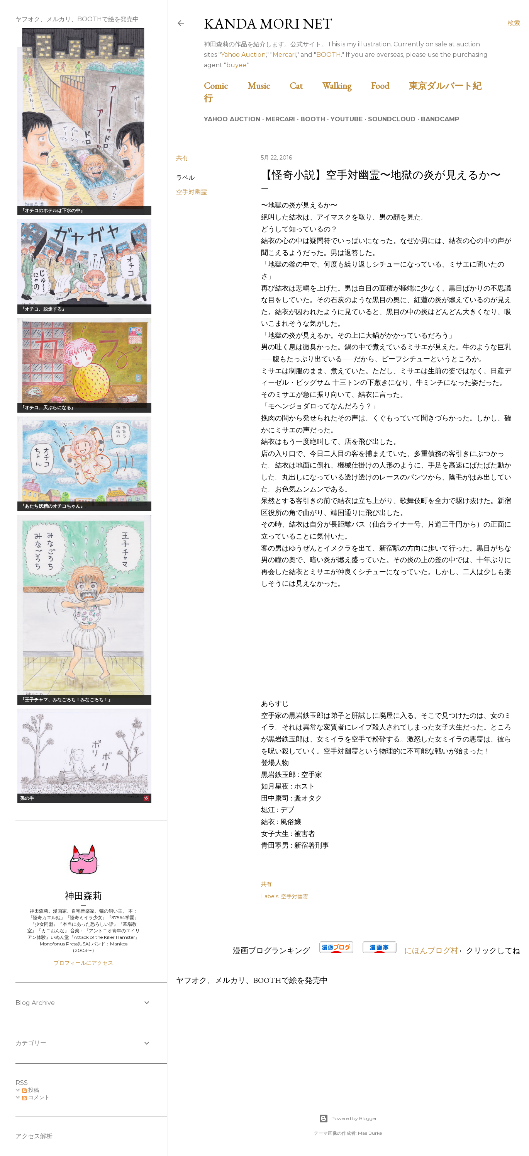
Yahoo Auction (243, 54)
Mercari (284, 54)
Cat (305, 86)
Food (389, 86)
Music (268, 86)
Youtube (347, 119)
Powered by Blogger (348, 1118)
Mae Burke (370, 1133)
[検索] (514, 23)
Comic (225, 86)
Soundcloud (391, 119)
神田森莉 (83, 896)
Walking (345, 86)
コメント (36, 1097)
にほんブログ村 (431, 950)
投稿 (30, 1089)
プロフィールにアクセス (83, 962)
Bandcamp (440, 119)
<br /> (284, 648)
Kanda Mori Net (268, 23)
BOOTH (328, 54)
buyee (236, 65)
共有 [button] (182, 158)
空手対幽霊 (191, 192)
